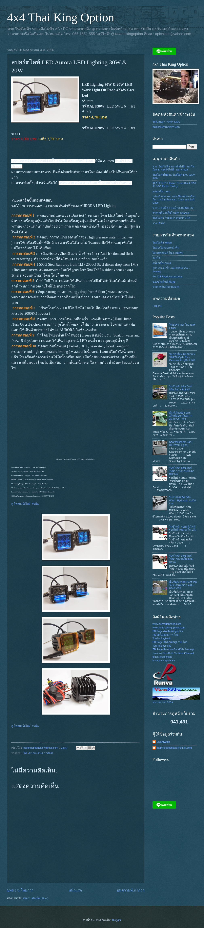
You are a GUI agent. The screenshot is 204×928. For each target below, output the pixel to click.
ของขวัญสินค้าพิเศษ (163, 281)
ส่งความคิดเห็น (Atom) (35, 898)
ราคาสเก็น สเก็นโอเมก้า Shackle (170, 212)
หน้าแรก (75, 890)
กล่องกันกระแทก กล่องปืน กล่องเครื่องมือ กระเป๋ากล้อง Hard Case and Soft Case (173, 199)
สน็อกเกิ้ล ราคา (161, 191)
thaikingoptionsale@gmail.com (174, 747)
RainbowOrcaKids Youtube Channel (173, 653)
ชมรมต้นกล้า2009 (162, 702)
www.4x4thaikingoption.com (168, 627)
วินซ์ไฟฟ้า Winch (162, 242)
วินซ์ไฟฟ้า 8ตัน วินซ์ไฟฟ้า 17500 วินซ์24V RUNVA (181, 471)
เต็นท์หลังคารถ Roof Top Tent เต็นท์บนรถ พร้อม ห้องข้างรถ (183, 585)
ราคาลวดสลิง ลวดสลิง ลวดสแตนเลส (172, 207)
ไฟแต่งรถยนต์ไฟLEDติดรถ (39, 753)
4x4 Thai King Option (60, 17)
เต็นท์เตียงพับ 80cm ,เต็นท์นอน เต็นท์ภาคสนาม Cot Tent (180, 415)
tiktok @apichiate (162, 656)
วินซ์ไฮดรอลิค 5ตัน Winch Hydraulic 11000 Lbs (182, 500)
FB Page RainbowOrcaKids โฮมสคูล (173, 649)
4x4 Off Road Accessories (167, 276)
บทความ (157, 306)
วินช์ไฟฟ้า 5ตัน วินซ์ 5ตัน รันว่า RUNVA (180, 388)
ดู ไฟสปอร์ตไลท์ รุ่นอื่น (25, 503)
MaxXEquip (163, 741)
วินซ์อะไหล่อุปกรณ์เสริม (165, 247)
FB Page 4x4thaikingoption (168, 631)
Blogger (116, 920)
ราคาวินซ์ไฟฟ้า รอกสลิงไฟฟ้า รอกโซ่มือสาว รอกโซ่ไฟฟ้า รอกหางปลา (173, 168)
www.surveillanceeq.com (166, 623)
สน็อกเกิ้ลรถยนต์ (161, 263)
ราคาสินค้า (158, 223)
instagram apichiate (163, 660)
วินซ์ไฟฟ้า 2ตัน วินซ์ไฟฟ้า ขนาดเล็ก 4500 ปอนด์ (181, 559)
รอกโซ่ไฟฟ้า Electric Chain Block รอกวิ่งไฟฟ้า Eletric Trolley (174, 185)
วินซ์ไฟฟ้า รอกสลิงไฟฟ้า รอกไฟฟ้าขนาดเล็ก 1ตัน (183, 528)
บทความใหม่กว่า (20, 890)
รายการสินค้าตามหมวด (165, 286)
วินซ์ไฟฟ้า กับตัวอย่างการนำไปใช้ (171, 217)
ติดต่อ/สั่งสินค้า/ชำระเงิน (166, 127)
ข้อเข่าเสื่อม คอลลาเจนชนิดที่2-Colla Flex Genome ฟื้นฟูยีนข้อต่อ (182, 357)
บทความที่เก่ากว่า (130, 890)
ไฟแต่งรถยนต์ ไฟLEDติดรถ (167, 252)
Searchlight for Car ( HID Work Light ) (180, 443)
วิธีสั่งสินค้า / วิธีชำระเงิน (166, 121)
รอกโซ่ (156, 257)
